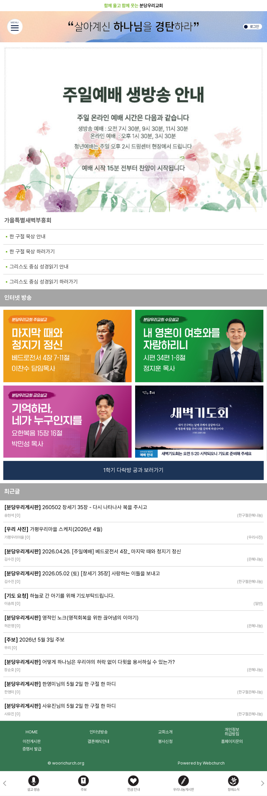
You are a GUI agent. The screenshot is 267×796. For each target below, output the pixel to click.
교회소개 (165, 731)
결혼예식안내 (98, 741)
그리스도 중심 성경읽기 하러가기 (44, 282)
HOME (32, 731)
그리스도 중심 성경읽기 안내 (39, 267)
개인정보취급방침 (232, 731)
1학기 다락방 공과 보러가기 (133, 470)
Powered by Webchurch (201, 763)
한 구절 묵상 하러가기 (32, 252)
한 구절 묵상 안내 (28, 236)
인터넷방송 (99, 731)
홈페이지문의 (232, 741)
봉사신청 (165, 741)
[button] (262, 783)
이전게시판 (32, 741)
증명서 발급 (31, 748)
